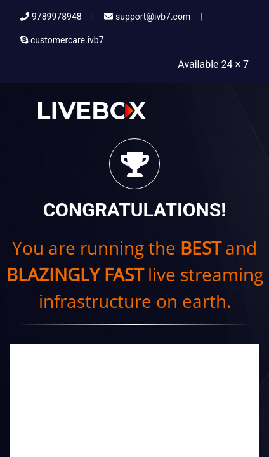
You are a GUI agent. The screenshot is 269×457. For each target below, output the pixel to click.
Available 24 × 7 (213, 64)
